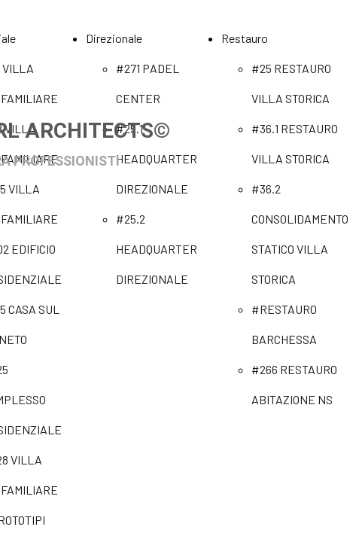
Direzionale (114, 38)
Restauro (244, 38)
